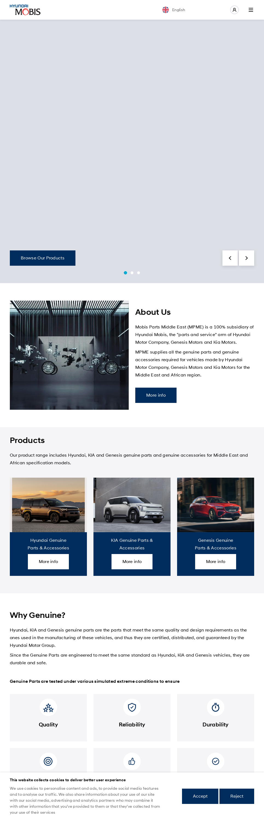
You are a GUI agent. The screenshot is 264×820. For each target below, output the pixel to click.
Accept (200, 796)
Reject (236, 796)
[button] (230, 258)
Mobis (25, 9)
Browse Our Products (42, 258)
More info (156, 395)
